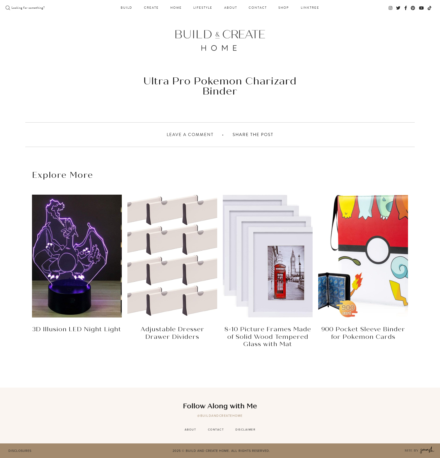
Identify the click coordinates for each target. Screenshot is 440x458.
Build (126, 8)
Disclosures (19, 450)
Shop (283, 8)
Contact (258, 8)
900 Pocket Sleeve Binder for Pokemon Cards (363, 333)
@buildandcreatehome (220, 415)
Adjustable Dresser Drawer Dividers (172, 333)
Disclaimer (245, 429)
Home (176, 8)
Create (151, 8)
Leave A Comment (190, 135)
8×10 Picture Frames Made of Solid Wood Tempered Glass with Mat (267, 336)
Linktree (310, 8)
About (230, 8)
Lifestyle (202, 8)
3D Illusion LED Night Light (76, 329)
